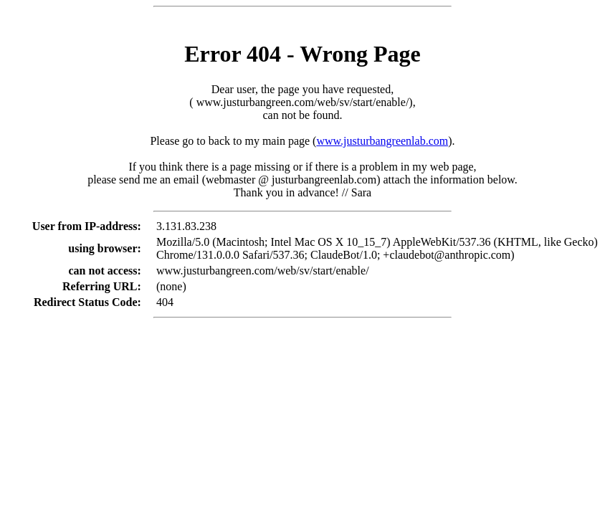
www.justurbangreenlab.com (382, 141)
